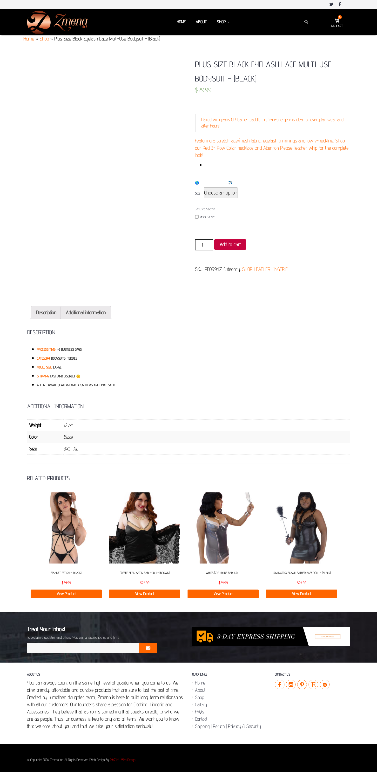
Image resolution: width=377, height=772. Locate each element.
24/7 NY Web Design (122, 758)
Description (46, 311)
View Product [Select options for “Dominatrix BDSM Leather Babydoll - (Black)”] (301, 592)
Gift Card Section (205, 209)
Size (197, 193)
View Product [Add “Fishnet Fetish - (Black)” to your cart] (66, 592)
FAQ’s (199, 710)
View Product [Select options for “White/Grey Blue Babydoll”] (223, 592)
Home (181, 22)
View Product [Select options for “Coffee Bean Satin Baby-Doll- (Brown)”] (144, 592)
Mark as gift (205, 217)
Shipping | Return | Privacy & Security (228, 724)
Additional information (86, 311)
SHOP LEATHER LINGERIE (265, 269)
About (201, 22)
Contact (201, 717)
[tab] (46, 310)
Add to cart (230, 245)
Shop (223, 22)
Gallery (201, 702)
